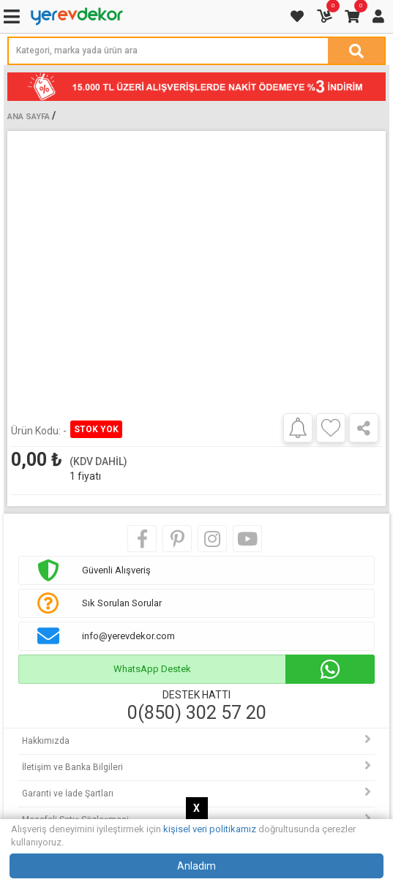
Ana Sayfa (28, 116)
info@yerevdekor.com (128, 635)
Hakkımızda (46, 741)
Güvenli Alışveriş (116, 570)
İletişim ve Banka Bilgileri (72, 767)
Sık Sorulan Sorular (122, 603)
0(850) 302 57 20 (196, 713)
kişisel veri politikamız (209, 828)
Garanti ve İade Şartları (67, 793)
